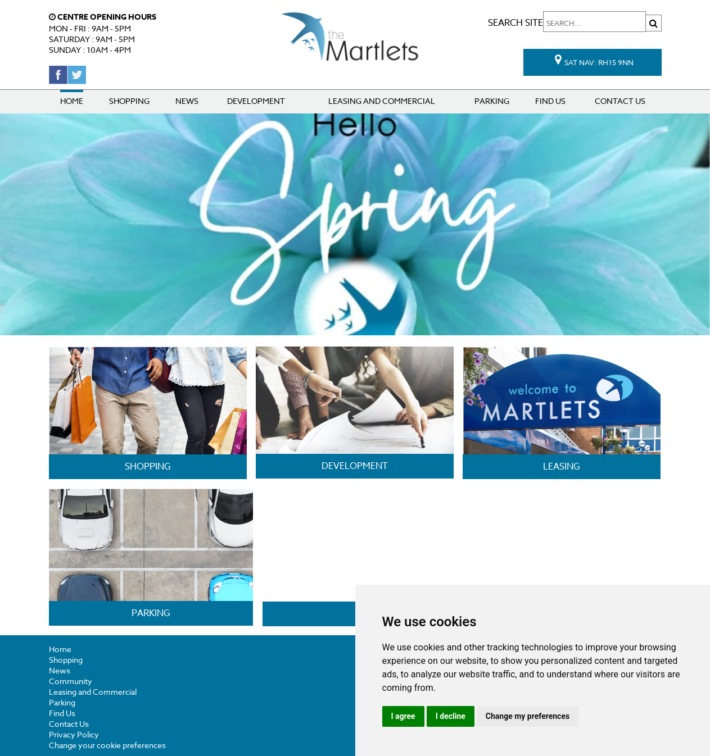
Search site (575, 23)
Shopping (129, 100)
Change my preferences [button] (527, 716)
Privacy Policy (74, 734)
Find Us (550, 100)
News (186, 100)
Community (70, 681)
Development (256, 100)
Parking (491, 100)
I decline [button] (450, 716)
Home (71, 100)
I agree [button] (403, 716)
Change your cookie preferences (107, 745)
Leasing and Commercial (381, 100)
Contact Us (620, 100)
